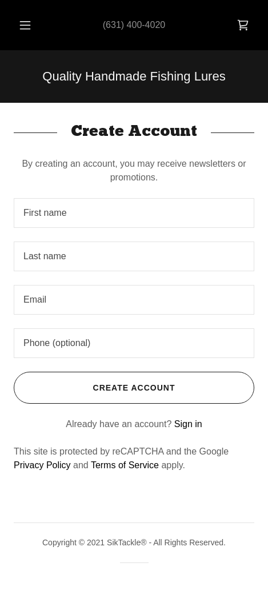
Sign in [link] (188, 424)
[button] (25, 25)
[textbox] (134, 213)
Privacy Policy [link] (42, 465)
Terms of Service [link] (125, 465)
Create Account (94, 388)
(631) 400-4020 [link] (134, 25)
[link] (242, 25)
